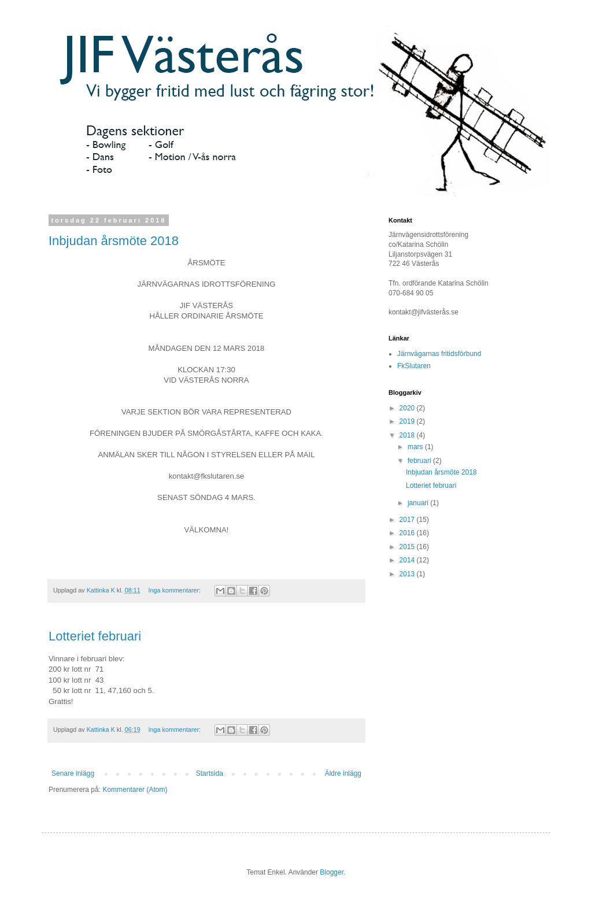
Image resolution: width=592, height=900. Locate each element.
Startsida (209, 773)
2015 (408, 547)
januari (419, 503)
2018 (408, 435)
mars (416, 447)
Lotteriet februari (95, 636)
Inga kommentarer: (175, 590)
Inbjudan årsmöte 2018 (114, 241)
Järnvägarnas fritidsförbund (439, 354)
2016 (408, 533)
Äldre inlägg (343, 773)
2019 (408, 421)
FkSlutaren (414, 366)
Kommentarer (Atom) (134, 790)
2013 (408, 574)
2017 (408, 520)
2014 (408, 560)
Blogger (331, 872)
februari (420, 461)
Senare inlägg (72, 773)
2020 (408, 408)
